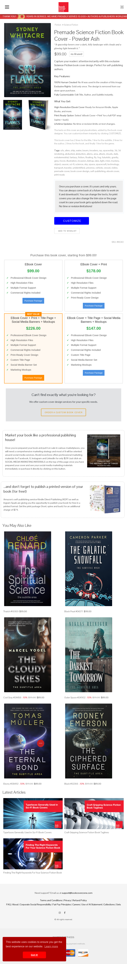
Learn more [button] (51, 946)
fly (95, 157)
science (79, 164)
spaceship (108, 150)
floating (89, 157)
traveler (68, 167)
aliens (90, 153)
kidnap (90, 160)
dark (116, 153)
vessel (107, 167)
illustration (71, 160)
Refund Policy (80, 900)
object (57, 164)
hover (62, 160)
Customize (71, 220)
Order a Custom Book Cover (63, 412)
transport (58, 167)
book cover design (80, 171)
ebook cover (112, 171)
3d (115, 150)
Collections (109, 904)
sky (86, 164)
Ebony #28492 (11, 783)
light (102, 160)
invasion (82, 160)
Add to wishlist (67, 231)
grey (56, 160)
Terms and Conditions (51, 900)
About (15, 904)
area (96, 153)
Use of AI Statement (92, 904)
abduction (81, 153)
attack (102, 153)
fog (99, 157)
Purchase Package (33, 301)
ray (100, 150)
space (92, 164)
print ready (59, 174)
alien (67, 150)
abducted (70, 153)
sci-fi (71, 164)
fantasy (73, 157)
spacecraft (101, 164)
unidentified (79, 167)
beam (85, 150)
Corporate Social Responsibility (35, 904)
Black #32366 (71, 783)
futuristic (106, 157)
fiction (81, 157)
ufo (62, 150)
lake (97, 160)
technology (113, 164)
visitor (114, 167)
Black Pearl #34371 (73, 611)
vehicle (99, 167)
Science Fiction (71, 24)
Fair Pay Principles (62, 904)
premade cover (62, 171)
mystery (115, 160)
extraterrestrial (61, 157)
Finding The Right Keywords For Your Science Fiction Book (32, 872)
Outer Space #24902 (74, 697)
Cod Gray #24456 (12, 697)
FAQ (8, 904)
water (79, 150)
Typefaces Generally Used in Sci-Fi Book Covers (27, 832)
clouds (109, 153)
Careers (76, 904)
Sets (118, 904)
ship (73, 150)
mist (107, 160)
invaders (93, 150)
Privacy (67, 900)
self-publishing (98, 171)
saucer (65, 164)
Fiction (58, 24)
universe (90, 167)
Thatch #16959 (11, 611)
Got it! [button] (34, 955)
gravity (115, 157)
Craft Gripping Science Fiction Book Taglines (86, 832)
